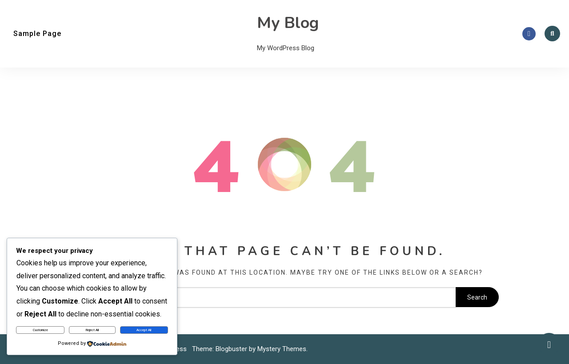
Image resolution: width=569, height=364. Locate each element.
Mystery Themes (281, 349)
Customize (40, 330)
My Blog (288, 23)
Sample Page (37, 33)
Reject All (92, 330)
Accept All (143, 330)
